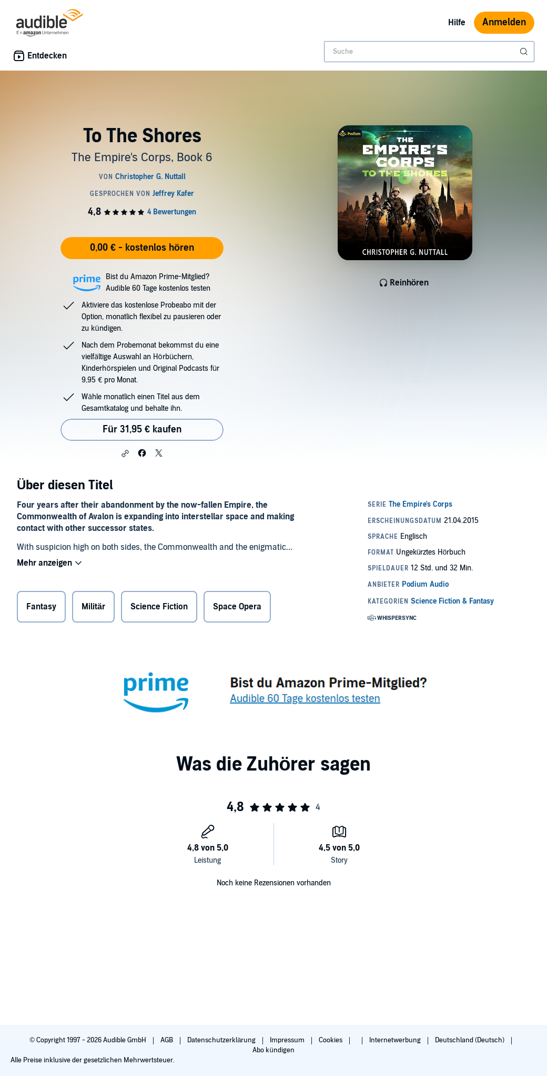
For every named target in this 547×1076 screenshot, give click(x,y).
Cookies (331, 1040)
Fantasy (41, 606)
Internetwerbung (395, 1040)
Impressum (288, 1040)
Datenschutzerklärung (222, 1040)
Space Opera (237, 606)
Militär (93, 606)
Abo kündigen (273, 1050)
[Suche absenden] (524, 51)
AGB (167, 1040)
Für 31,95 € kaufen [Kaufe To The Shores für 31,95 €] (142, 429)
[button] (125, 453)
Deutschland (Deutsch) (470, 1040)
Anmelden (504, 22)
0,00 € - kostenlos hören (142, 247)
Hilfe (456, 22)
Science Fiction (159, 606)
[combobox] (429, 51)
